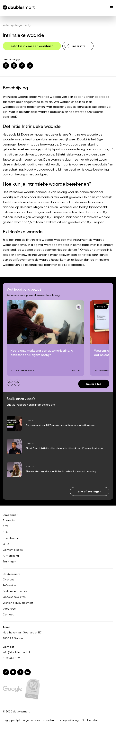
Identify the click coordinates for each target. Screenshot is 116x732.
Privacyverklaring (68, 720)
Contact (8, 614)
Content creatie (13, 549)
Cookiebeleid (90, 720)
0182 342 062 (11, 658)
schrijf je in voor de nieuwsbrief (32, 45)
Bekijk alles (93, 383)
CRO (6, 543)
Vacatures (9, 608)
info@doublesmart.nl (16, 652)
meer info (78, 45)
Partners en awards (15, 591)
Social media (11, 538)
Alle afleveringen (89, 491)
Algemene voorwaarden (38, 720)
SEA (5, 532)
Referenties (9, 585)
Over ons (8, 579)
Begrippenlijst (11, 720)
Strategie (8, 520)
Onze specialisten (14, 596)
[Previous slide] (10, 383)
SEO (5, 526)
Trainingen (9, 561)
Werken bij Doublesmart (18, 602)
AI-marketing (11, 555)
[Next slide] (17, 383)
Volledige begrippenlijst (17, 25)
